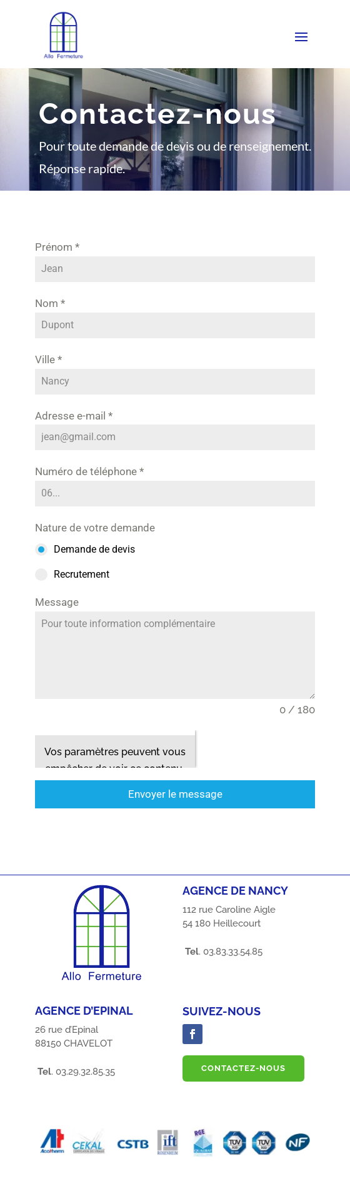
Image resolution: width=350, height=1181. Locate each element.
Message (57, 602)
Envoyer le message (175, 794)
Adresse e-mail (73, 416)
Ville (48, 359)
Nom (50, 303)
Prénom (57, 247)
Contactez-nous (243, 1068)
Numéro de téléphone (89, 471)
